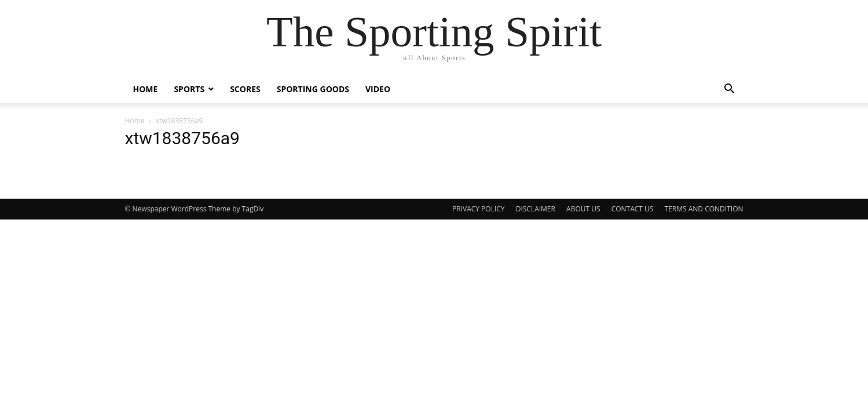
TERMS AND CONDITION (704, 209)
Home (145, 88)
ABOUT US (583, 209)
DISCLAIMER (535, 209)
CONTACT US (632, 209)
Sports (189, 88)
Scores (245, 88)
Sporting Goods (313, 88)
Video (377, 88)
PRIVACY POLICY (478, 209)
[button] (730, 90)
